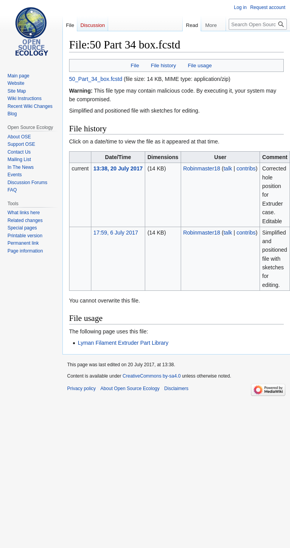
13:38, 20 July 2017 (117, 168)
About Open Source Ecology (129, 388)
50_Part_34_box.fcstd (95, 79)
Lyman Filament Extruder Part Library (123, 343)
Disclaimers (176, 388)
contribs (246, 168)
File (135, 65)
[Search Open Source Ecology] (258, 24)
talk (228, 168)
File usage (200, 65)
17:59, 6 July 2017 (115, 232)
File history (163, 65)
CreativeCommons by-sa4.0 (152, 376)
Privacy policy (81, 388)
